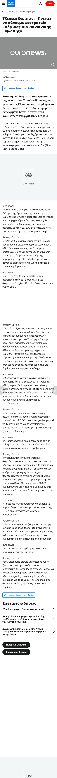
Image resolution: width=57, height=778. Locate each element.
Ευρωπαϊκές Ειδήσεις (27, 12)
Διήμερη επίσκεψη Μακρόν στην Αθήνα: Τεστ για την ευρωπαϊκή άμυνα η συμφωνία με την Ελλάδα (24, 632)
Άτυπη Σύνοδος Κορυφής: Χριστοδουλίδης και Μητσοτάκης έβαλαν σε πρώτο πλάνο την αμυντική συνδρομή (23, 619)
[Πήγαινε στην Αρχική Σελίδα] (11, 3)
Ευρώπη (11, 12)
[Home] (3, 12)
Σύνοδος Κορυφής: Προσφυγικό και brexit (23, 609)
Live (50, 3)
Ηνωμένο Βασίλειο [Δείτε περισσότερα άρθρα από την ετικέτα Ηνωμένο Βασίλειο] (16, 644)
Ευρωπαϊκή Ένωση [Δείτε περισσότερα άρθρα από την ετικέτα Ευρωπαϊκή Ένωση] (16, 651)
